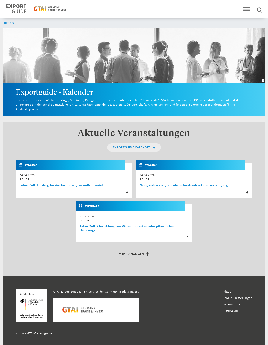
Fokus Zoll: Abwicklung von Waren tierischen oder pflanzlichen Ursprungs (127, 228)
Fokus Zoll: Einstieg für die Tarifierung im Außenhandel (61, 185)
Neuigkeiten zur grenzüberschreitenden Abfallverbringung (184, 185)
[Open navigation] (246, 10)
